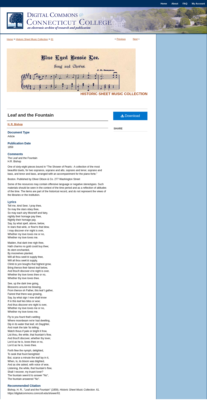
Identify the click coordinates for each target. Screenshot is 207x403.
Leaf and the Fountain (31, 115)
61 (52, 39)
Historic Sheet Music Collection (32, 39)
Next (135, 39)
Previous (121, 39)
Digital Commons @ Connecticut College (103, 20)
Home (10, 39)
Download (130, 116)
